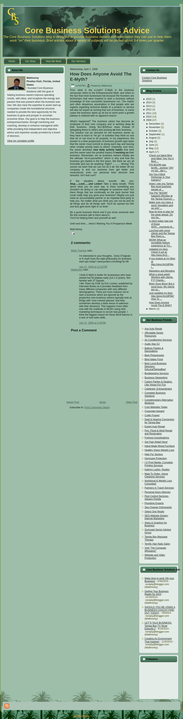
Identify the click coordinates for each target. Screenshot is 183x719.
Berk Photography (154, 355)
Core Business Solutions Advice (87, 30)
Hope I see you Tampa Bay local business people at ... (161, 186)
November (154, 127)
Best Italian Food (154, 359)
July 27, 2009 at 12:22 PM (93, 266)
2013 (148, 106)
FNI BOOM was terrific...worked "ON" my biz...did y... (161, 167)
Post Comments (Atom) (97, 407)
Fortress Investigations (157, 437)
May (151, 148)
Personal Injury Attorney (157, 492)
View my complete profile (20, 140)
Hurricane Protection (156, 458)
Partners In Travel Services (159, 487)
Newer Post (72, 402)
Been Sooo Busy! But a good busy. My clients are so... (161, 286)
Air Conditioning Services (158, 339)
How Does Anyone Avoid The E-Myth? (160, 304)
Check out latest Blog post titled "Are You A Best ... (161, 158)
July (151, 141)
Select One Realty (154, 511)
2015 (148, 99)
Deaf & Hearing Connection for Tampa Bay (159, 421)
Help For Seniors (154, 454)
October (153, 130)
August (153, 137)
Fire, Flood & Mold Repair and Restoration (158, 432)
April (151, 152)
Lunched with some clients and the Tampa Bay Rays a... (162, 233)
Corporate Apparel (154, 411)
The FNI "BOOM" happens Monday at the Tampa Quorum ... (162, 196)
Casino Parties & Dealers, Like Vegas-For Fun (158, 383)
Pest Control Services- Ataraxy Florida (157, 497)
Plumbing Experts (154, 503)
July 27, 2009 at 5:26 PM (92, 322)
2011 (148, 113)
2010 (148, 116)
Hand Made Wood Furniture (160, 446)
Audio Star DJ (152, 344)
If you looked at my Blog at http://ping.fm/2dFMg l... (162, 263)
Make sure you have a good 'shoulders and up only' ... (161, 205)
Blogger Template (81, 716)
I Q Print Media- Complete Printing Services (159, 464)
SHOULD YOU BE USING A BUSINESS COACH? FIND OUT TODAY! (160, 610)
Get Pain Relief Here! (156, 442)
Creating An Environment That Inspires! (158, 640)
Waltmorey (77, 269)
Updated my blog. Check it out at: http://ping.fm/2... (159, 252)
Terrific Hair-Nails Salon (157, 543)
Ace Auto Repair (153, 328)
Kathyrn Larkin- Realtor (157, 469)
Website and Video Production (155, 556)
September (155, 134)
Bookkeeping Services (157, 373)
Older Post (131, 402)
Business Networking (156, 377)
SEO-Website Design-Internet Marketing (156, 517)
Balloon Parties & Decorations (154, 349)
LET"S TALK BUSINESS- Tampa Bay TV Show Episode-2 (158, 625)
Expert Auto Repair (155, 426)
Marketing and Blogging (162, 270)
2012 (148, 109)
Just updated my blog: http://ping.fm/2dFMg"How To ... (161, 296)
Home (102, 402)
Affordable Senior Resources (154, 334)
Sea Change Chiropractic (158, 507)
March (152, 308)
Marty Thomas (78, 250)
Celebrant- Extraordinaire (158, 388)
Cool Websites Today (156, 407)
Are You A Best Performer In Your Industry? (159, 177)
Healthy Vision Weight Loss (159, 450)
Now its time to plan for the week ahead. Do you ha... (161, 214)
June (151, 144)
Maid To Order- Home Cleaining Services (156, 475)
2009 (148, 120)
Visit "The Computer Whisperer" (155, 549)
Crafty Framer (152, 415)
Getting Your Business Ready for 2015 (157, 593)
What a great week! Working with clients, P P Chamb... (161, 277)
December (154, 123)
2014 (148, 102)
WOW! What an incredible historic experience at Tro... (160, 242)
